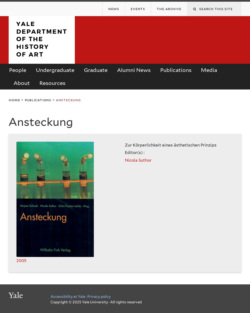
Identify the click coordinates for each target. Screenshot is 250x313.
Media (209, 70)
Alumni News (134, 70)
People (17, 70)
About (21, 83)
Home (14, 100)
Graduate (96, 70)
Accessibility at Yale (68, 296)
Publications (176, 70)
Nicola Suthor (138, 160)
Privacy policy (99, 296)
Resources (52, 83)
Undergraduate (55, 70)
